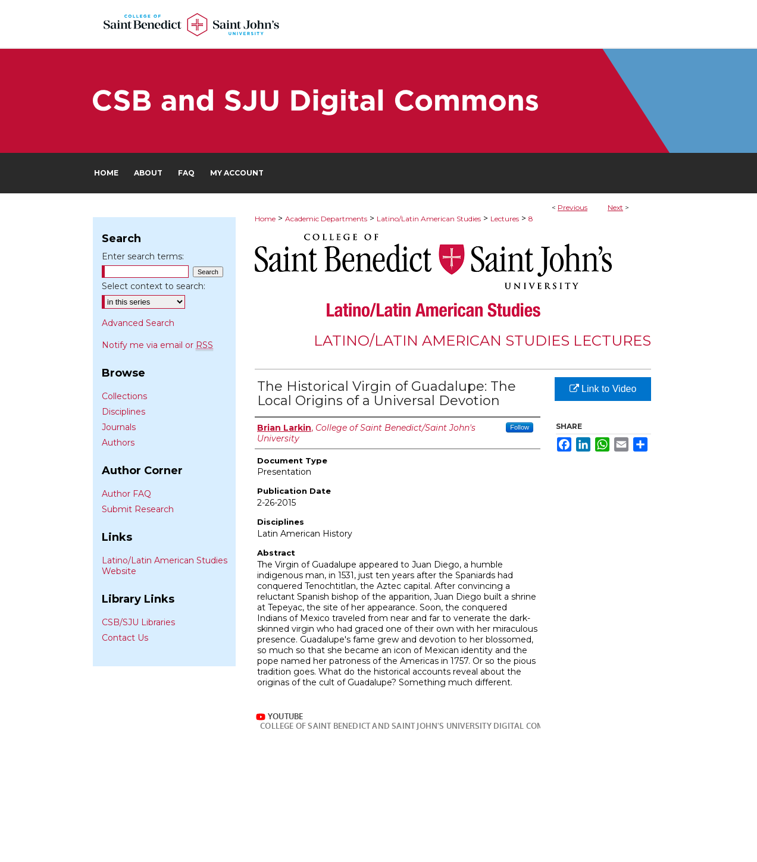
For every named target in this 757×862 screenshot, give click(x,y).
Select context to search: (153, 286)
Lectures (504, 218)
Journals (119, 427)
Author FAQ (126, 493)
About (300, 832)
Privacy (260, 845)
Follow (519, 427)
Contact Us (125, 637)
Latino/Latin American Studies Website (164, 565)
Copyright (298, 845)
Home (265, 218)
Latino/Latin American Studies (429, 218)
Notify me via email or (157, 345)
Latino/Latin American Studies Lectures (482, 340)
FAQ (335, 832)
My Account (382, 832)
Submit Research (138, 509)
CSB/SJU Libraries (138, 622)
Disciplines (123, 411)
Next (615, 207)
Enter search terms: (143, 256)
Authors (118, 442)
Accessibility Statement (465, 832)
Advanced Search (138, 323)
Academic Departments (326, 218)
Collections (124, 396)
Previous (572, 207)
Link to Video (603, 389)
